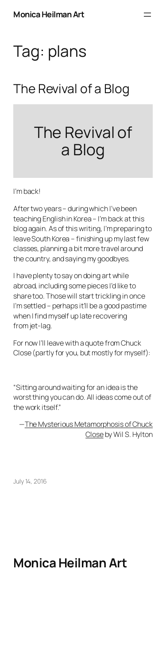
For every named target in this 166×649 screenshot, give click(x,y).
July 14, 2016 (30, 481)
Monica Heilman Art (48, 14)
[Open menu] (147, 14)
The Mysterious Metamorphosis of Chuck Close (89, 429)
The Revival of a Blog (71, 89)
